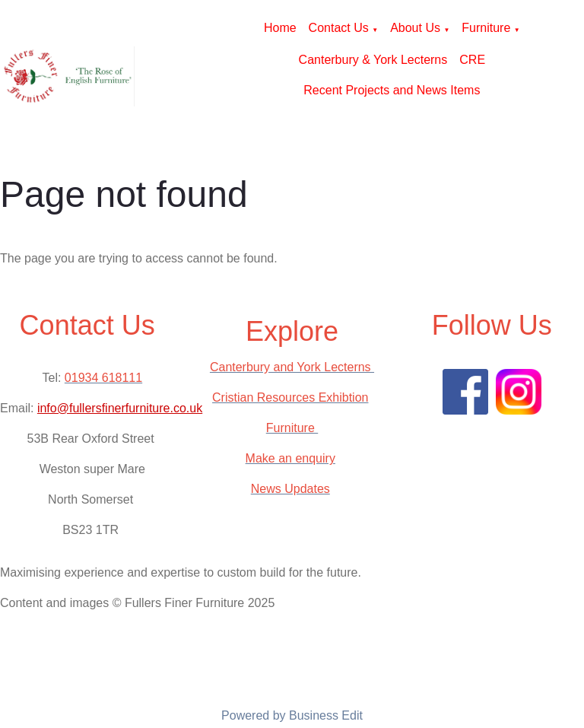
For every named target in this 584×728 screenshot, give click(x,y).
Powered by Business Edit (292, 715)
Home (280, 27)
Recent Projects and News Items (391, 90)
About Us (415, 27)
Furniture (486, 27)
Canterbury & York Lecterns (373, 59)
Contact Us (339, 27)
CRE (472, 59)
